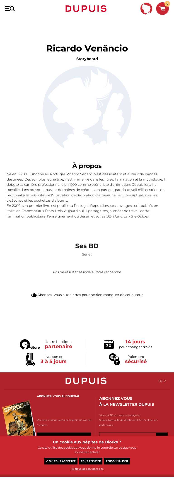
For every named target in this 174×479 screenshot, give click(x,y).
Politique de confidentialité (87, 468)
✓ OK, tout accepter (61, 461)
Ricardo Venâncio (33, 22)
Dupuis (87, 8)
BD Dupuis (11, 22)
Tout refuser (91, 461)
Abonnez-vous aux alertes (59, 305)
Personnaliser (117, 461)
